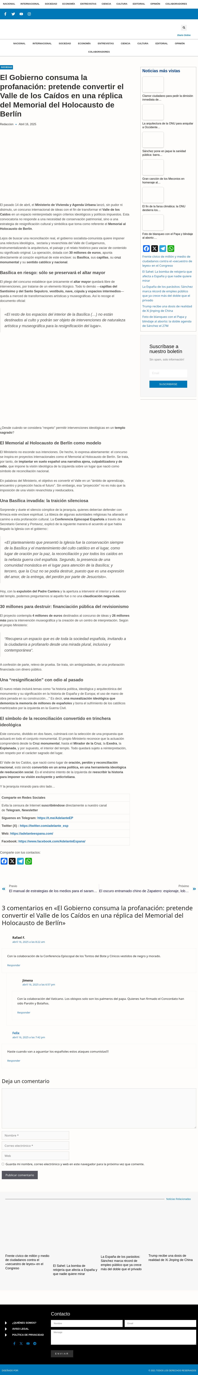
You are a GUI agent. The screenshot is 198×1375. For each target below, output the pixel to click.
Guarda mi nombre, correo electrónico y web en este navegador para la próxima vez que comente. (75, 1164)
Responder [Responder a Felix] (13, 1060)
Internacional (42, 43)
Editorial (161, 43)
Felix (15, 1033)
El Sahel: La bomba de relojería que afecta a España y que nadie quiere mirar (167, 276)
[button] (184, 28)
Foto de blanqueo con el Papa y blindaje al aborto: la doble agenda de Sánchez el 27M (166, 321)
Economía (84, 43)
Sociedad (65, 43)
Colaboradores (99, 51)
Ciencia (125, 43)
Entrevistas (106, 43)
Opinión (180, 43)
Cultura (142, 43)
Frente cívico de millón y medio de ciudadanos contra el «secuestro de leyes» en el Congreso (167, 261)
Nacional (19, 43)
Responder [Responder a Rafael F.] (13, 965)
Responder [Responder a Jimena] (23, 1012)
